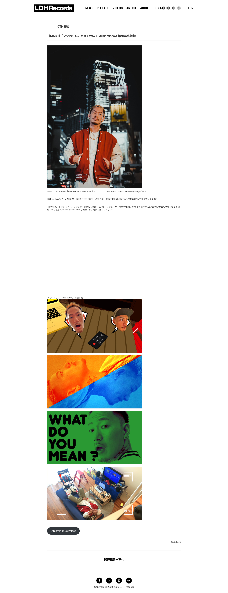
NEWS (90, 8)
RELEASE (102, 8)
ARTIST (128, 8)
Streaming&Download (63, 530)
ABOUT (141, 8)
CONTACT (154, 8)
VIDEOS (116, 8)
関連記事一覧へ (114, 559)
